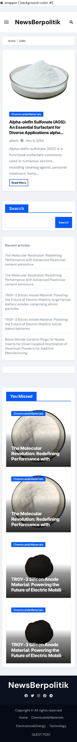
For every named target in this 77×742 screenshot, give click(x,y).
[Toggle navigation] (6, 22)
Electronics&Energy (31, 726)
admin (13, 141)
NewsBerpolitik (37, 22)
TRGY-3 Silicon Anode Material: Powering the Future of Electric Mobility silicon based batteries (36, 324)
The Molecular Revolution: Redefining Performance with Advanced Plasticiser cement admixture (35, 260)
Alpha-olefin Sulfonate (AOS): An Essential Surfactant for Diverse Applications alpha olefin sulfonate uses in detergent (37, 133)
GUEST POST (41, 734)
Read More (18, 183)
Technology (58, 726)
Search (16, 208)
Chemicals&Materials (26, 114)
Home (23, 717)
